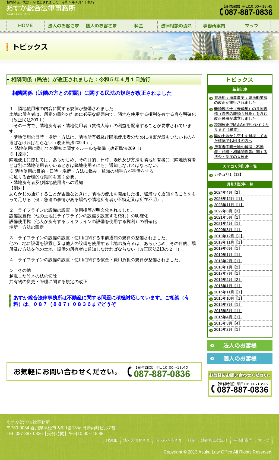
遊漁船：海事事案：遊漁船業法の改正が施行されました (240, 100)
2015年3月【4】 (228, 323)
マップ (264, 440)
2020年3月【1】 (228, 230)
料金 (191, 440)
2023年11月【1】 (229, 205)
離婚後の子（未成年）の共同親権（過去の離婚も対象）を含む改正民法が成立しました (240, 113)
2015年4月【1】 (228, 317)
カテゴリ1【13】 (228, 174)
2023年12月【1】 (229, 198)
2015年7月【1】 (228, 304)
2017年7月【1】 (228, 273)
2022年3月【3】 (228, 211)
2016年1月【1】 (228, 286)
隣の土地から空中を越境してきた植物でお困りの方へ (240, 138)
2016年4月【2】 (228, 279)
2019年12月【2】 (229, 236)
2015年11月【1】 (229, 292)
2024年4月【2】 (228, 192)
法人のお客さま (136, 440)
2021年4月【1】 (228, 223)
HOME (112, 440)
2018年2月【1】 (228, 261)
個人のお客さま (169, 440)
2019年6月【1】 (228, 248)
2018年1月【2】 (228, 267)
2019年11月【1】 (229, 242)
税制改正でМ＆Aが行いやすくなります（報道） (241, 127)
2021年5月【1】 (228, 217)
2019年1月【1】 (228, 254)
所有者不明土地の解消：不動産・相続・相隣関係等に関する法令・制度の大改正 (240, 152)
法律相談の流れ (214, 440)
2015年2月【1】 (228, 329)
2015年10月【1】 (229, 298)
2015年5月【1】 (228, 311)
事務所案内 (242, 440)
